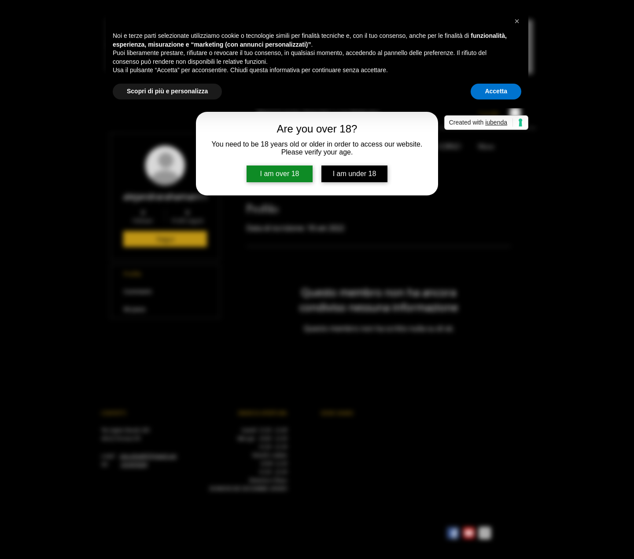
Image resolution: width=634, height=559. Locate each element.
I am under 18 (354, 173)
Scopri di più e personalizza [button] (167, 91)
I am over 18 (279, 173)
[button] (517, 21)
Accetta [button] (496, 91)
